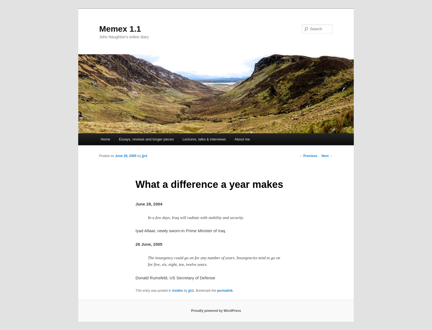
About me (242, 139)
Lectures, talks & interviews (204, 139)
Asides (177, 291)
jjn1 (145, 156)
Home (105, 139)
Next (327, 156)
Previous (308, 156)
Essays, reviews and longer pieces (146, 139)
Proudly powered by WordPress (216, 311)
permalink (225, 291)
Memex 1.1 (120, 28)
